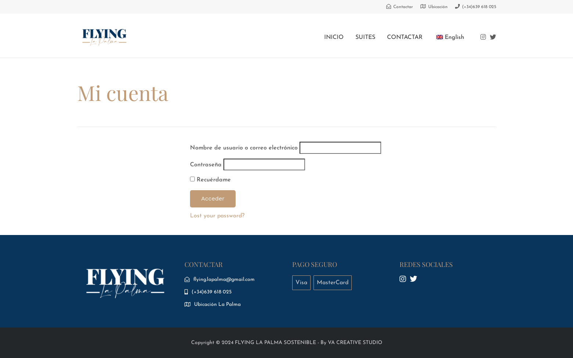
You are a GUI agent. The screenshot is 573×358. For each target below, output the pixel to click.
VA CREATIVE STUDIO (355, 343)
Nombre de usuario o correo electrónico (244, 148)
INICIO (334, 37)
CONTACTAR (405, 37)
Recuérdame (210, 180)
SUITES (365, 37)
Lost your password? (217, 216)
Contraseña (206, 165)
